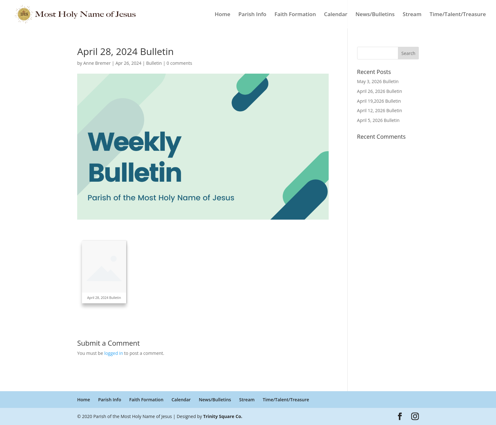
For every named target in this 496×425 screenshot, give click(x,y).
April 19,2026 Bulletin (379, 101)
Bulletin (154, 63)
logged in (113, 353)
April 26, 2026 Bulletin (379, 91)
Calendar (335, 15)
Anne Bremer (97, 63)
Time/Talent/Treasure (458, 15)
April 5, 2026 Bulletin (378, 120)
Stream (412, 15)
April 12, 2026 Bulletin (379, 110)
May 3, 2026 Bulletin (378, 81)
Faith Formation (295, 15)
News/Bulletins (375, 15)
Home (222, 15)
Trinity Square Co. (222, 416)
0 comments (179, 63)
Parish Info (252, 15)
